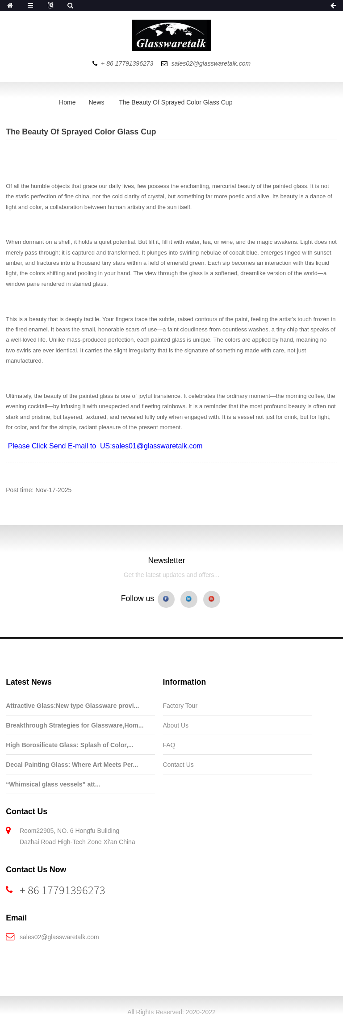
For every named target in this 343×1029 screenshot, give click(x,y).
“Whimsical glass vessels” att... (53, 784)
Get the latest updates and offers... (172, 574)
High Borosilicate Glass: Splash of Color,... (70, 745)
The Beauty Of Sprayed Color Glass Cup (175, 102)
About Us (176, 725)
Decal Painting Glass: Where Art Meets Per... (72, 764)
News (96, 102)
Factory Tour (180, 705)
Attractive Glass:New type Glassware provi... (72, 705)
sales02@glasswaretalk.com (59, 937)
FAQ (169, 745)
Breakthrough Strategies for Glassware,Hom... (74, 725)
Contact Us (178, 764)
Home (67, 102)
